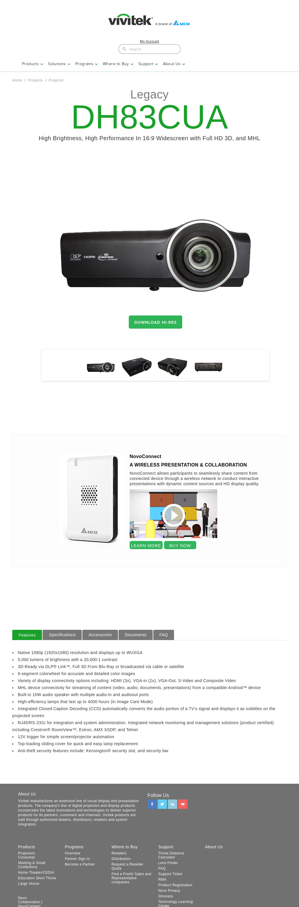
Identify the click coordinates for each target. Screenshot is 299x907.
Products (30, 64)
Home (17, 80)
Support (146, 64)
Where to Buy (116, 64)
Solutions (57, 64)
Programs (84, 64)
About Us (172, 64)
